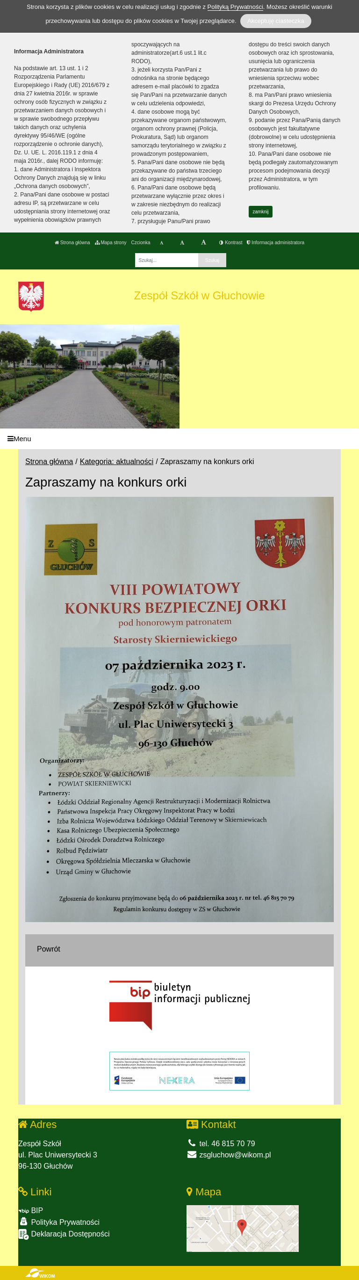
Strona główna (72, 242)
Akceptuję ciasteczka (275, 20)
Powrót (48, 949)
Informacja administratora (275, 242)
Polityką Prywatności (235, 6)
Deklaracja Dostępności (64, 1234)
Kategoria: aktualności (116, 461)
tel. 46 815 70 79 (221, 1144)
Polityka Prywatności (59, 1221)
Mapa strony (111, 242)
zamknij (261, 211)
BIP (30, 1211)
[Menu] (179, 439)
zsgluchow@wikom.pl (229, 1155)
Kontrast (230, 242)
